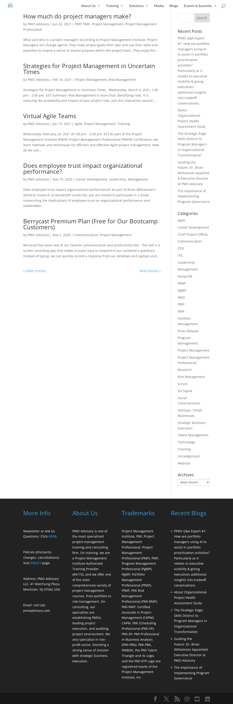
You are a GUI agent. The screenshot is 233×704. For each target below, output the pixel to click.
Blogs (174, 5)
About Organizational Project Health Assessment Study (190, 597)
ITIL (180, 255)
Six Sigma (185, 391)
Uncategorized (189, 456)
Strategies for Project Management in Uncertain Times (89, 69)
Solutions (136, 5)
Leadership (117, 179)
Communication (86, 235)
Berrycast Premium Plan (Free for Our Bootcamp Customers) (90, 224)
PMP (78, 24)
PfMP (181, 283)
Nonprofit (185, 276)
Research (185, 369)
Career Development (91, 179)
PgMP (182, 290)
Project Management (107, 24)
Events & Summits (198, 5)
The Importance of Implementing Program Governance (194, 196)
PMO (181, 297)
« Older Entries (34, 271)
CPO (181, 248)
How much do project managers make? (77, 16)
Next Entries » (150, 271)
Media (159, 5)
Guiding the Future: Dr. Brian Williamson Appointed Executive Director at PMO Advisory (193, 173)
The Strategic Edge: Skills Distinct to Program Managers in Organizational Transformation (192, 144)
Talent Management (193, 435)
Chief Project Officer (193, 234)
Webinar (184, 463)
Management (138, 179)
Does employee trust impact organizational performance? (82, 168)
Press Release (188, 331)
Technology (186, 442)
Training (112, 5)
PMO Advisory (38, 24)
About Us (88, 5)
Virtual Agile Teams (49, 116)
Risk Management (122, 79)
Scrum (182, 384)
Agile (78, 124)
